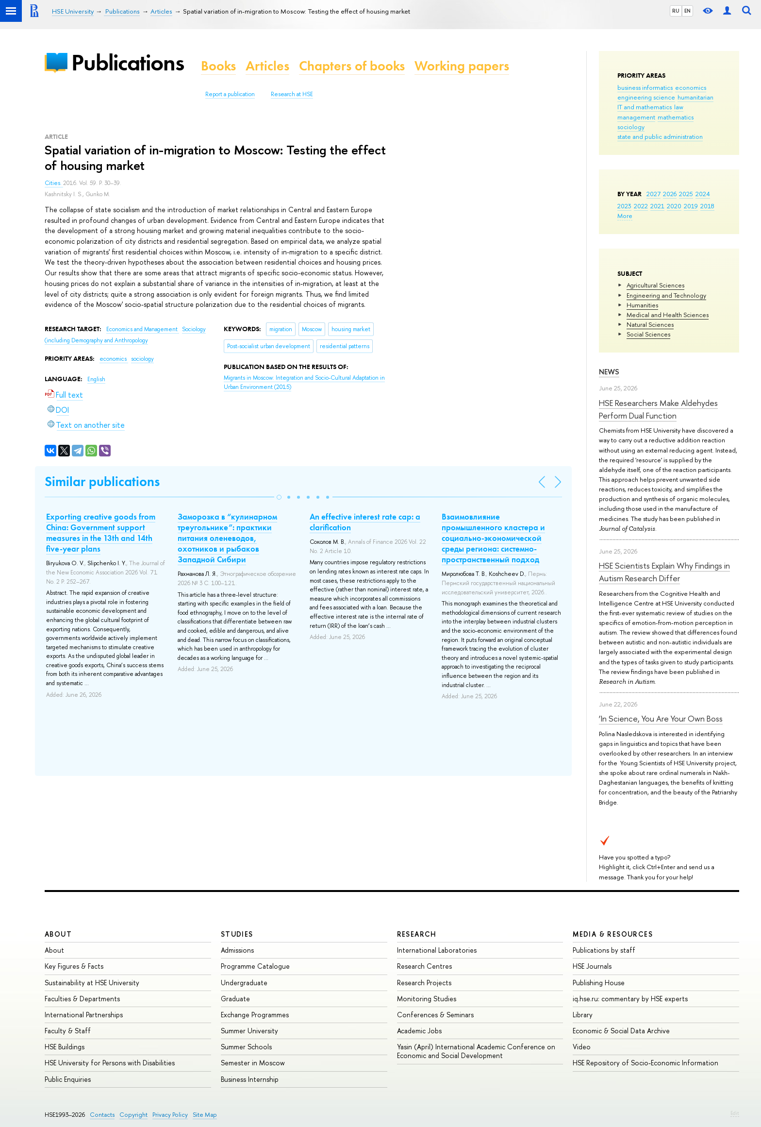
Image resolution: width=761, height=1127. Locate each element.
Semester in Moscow (253, 1062)
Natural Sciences (650, 324)
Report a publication (230, 94)
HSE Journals (592, 966)
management (636, 117)
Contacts (102, 1114)
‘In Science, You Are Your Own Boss (661, 718)
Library (583, 1014)
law (678, 106)
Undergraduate (244, 982)
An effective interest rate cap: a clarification (365, 522)
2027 (653, 193)
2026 (670, 193)
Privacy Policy (170, 1114)
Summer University (249, 1030)
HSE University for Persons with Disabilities (110, 1062)
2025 (686, 193)
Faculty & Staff (68, 1030)
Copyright (133, 1114)
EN (687, 10)
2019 (691, 206)
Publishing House (599, 982)
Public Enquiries (68, 1079)
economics (690, 87)
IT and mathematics (644, 106)
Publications (127, 62)
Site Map (205, 1114)
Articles (267, 65)
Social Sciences (648, 334)
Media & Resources (613, 934)
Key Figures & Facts (74, 966)
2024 (702, 193)
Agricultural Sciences (655, 285)
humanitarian (695, 97)
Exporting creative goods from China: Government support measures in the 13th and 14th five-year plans (100, 532)
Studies (237, 934)
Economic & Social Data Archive (621, 1030)
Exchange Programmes (255, 1014)
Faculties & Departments (82, 998)
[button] (279, 497)
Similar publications (102, 481)
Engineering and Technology (666, 295)
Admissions (237, 950)
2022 (641, 206)
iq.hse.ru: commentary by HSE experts (630, 998)
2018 (707, 206)
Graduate (235, 998)
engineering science (646, 97)
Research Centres (424, 966)
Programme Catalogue (255, 966)
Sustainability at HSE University (92, 982)
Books (218, 65)
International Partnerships (84, 1014)
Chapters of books (352, 65)
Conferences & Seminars (435, 1014)
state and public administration (660, 136)
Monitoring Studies (426, 998)
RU (675, 10)
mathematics (676, 117)
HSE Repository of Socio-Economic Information (645, 1062)
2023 (624, 206)
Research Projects (424, 982)
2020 (674, 206)
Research (417, 934)
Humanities (642, 305)
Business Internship (250, 1079)
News (609, 372)
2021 (657, 206)
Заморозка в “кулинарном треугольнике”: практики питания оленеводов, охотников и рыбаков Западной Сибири (227, 538)
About (58, 934)
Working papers (461, 65)
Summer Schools (246, 1046)
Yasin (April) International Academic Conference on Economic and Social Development (476, 1051)
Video (582, 1046)
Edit (734, 1113)
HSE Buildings (64, 1046)
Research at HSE (292, 94)
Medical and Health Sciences (668, 314)
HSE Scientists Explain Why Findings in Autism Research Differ (664, 572)
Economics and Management (142, 329)
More (624, 215)
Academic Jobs (419, 1030)
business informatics (645, 87)
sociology (631, 126)
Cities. (54, 183)
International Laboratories (437, 950)
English (96, 379)
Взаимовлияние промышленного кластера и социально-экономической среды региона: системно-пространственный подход (493, 538)
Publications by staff (604, 950)
